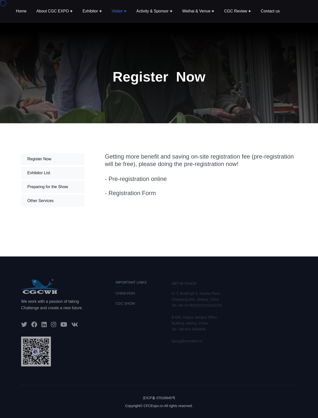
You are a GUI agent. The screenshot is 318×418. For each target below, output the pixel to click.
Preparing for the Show (47, 187)
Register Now (39, 159)
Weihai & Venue (196, 11)
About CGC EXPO (53, 11)
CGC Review (235, 11)
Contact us (270, 11)
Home (21, 11)
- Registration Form (130, 193)
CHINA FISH (125, 295)
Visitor (117, 11)
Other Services (40, 201)
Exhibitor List (38, 173)
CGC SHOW (125, 305)
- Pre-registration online (136, 178)
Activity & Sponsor (152, 11)
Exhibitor (90, 11)
